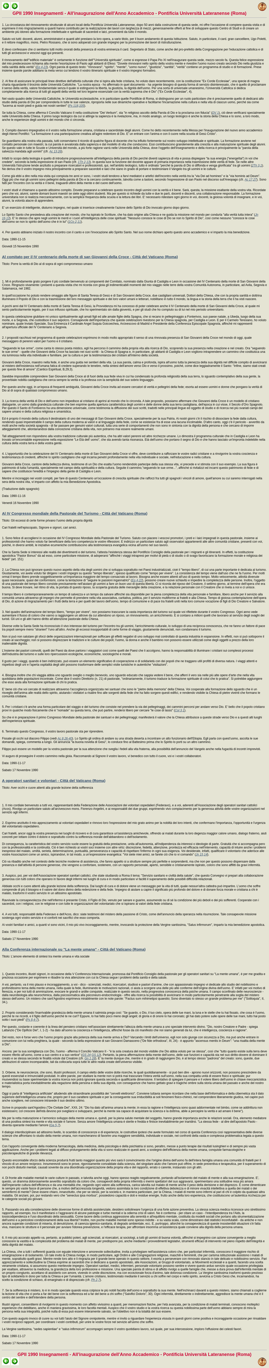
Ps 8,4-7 (32, 1019)
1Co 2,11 (75, 221)
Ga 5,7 (54, 1125)
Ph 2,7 (95, 1280)
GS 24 (86, 1055)
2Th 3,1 (257, 165)
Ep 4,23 (41, 67)
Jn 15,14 (201, 854)
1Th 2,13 (84, 162)
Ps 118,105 (76, 105)
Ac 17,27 (250, 179)
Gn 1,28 (89, 1058)
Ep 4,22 (137, 580)
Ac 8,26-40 (65, 738)
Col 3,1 (179, 710)
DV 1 (215, 113)
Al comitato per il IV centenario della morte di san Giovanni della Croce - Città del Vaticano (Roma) (90, 257)
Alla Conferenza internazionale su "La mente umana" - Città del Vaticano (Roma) (74, 949)
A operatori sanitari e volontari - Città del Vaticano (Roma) (53, 780)
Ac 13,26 (55, 151)
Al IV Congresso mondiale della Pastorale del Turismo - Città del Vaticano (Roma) (74, 513)
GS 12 (96, 1055)
